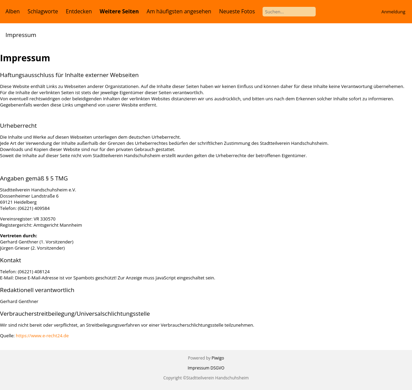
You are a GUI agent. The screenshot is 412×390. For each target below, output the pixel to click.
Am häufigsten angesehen (179, 11)
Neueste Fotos (237, 11)
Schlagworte (42, 11)
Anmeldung (393, 12)
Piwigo (217, 358)
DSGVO (217, 368)
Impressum (198, 368)
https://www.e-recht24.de (42, 335)
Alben (12, 11)
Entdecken (79, 11)
